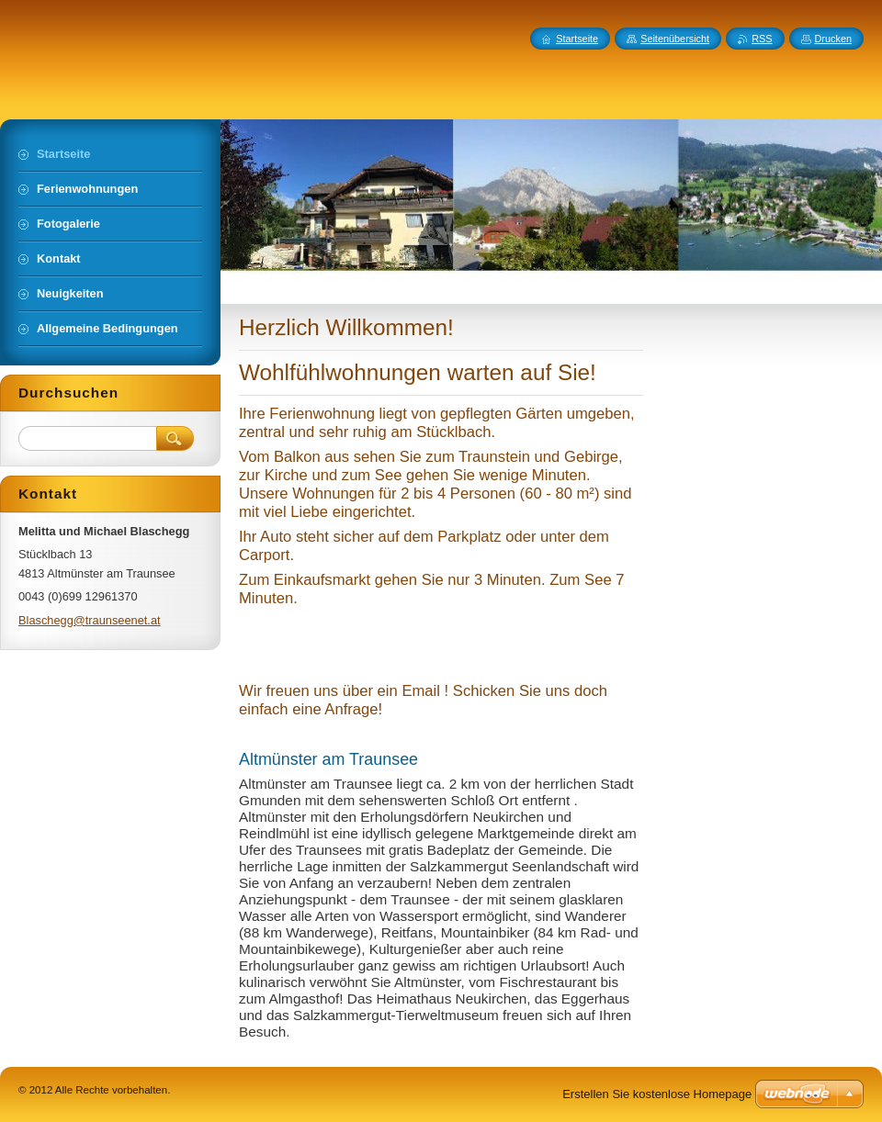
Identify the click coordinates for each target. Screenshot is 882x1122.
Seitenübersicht (674, 38)
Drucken (834, 38)
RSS (762, 38)
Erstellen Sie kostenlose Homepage (657, 1094)
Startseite (577, 38)
